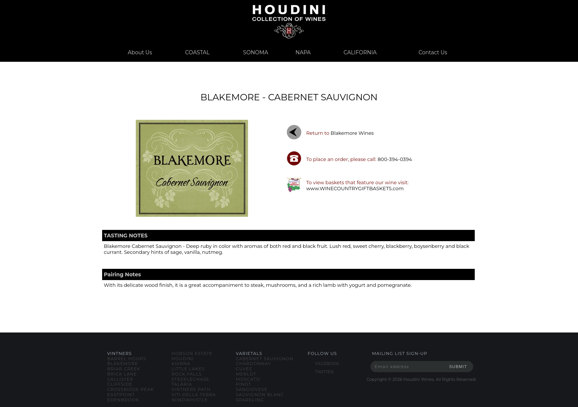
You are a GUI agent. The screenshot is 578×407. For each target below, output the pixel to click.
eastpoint (121, 394)
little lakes (188, 368)
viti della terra (194, 394)
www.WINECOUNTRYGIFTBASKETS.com (355, 188)
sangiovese (251, 389)
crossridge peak (130, 389)
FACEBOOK (327, 363)
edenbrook (123, 400)
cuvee (244, 368)
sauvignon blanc (260, 394)
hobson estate (192, 353)
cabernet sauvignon (265, 358)
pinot (243, 384)
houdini (183, 358)
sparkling (250, 400)
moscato (248, 379)
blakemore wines (352, 133)
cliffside (120, 384)
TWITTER (324, 371)
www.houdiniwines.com (289, 21)
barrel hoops (126, 358)
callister (120, 379)
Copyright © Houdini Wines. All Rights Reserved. (422, 379)
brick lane (122, 374)
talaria (182, 384)
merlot (246, 374)
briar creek (124, 368)
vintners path (191, 389)
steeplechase (191, 379)
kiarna (181, 363)
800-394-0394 (395, 159)
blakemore (122, 363)
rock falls (187, 374)
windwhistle (190, 400)
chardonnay (253, 363)
